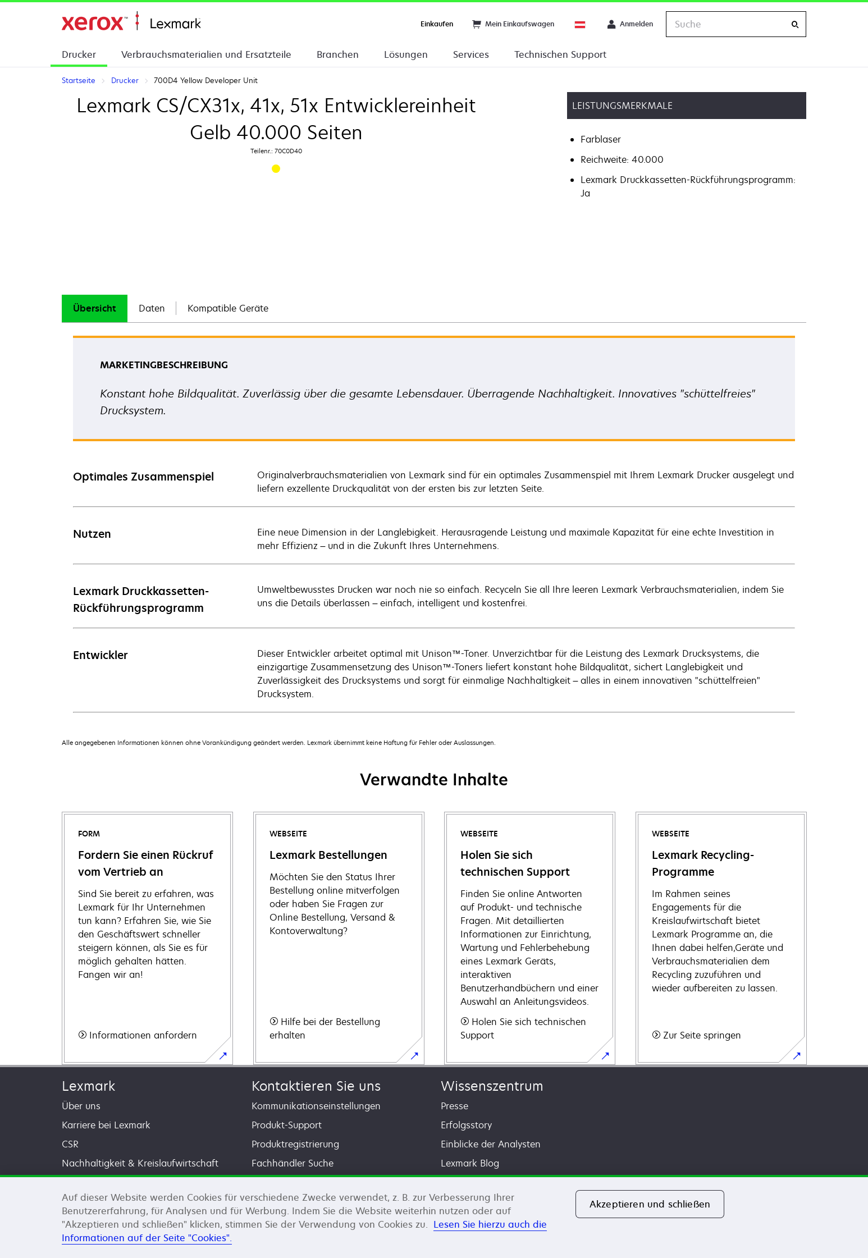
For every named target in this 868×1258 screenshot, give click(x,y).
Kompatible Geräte (228, 308)
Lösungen (406, 54)
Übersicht (94, 308)
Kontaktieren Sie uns (316, 1086)
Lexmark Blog (470, 1163)
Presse (454, 1106)
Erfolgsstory (466, 1125)
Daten (152, 308)
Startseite (131, 21)
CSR (70, 1144)
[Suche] (795, 24)
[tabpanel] (434, 523)
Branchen (338, 54)
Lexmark (88, 1086)
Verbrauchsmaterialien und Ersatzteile (206, 54)
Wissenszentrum (492, 1086)
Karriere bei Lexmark (106, 1125)
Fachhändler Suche (293, 1163)
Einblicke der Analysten (491, 1144)
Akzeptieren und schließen (650, 1204)
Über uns (81, 1106)
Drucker (79, 54)
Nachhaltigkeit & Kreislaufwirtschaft (140, 1163)
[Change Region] (580, 24)
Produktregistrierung (295, 1144)
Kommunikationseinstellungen (316, 1106)
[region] (434, 1216)
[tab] (94, 308)
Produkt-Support (287, 1125)
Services (471, 54)
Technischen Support (560, 54)
